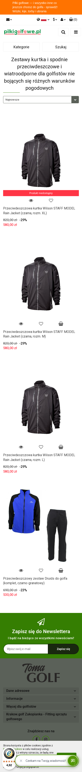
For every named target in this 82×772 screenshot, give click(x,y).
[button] (73, 20)
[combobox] (41, 99)
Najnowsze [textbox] (12, 99)
